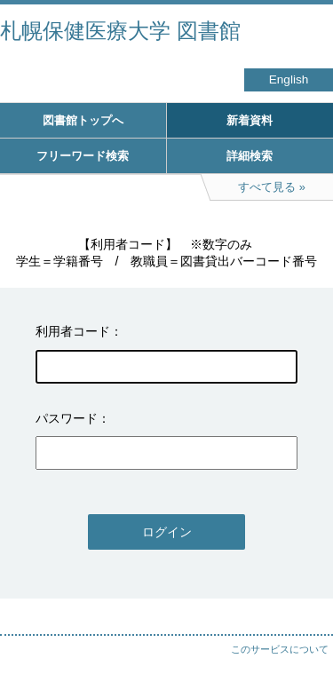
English (289, 79)
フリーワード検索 (82, 156)
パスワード (67, 418)
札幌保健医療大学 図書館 (120, 31)
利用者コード (73, 331)
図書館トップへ (83, 120)
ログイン (167, 532)
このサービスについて (280, 649)
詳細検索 (249, 156)
